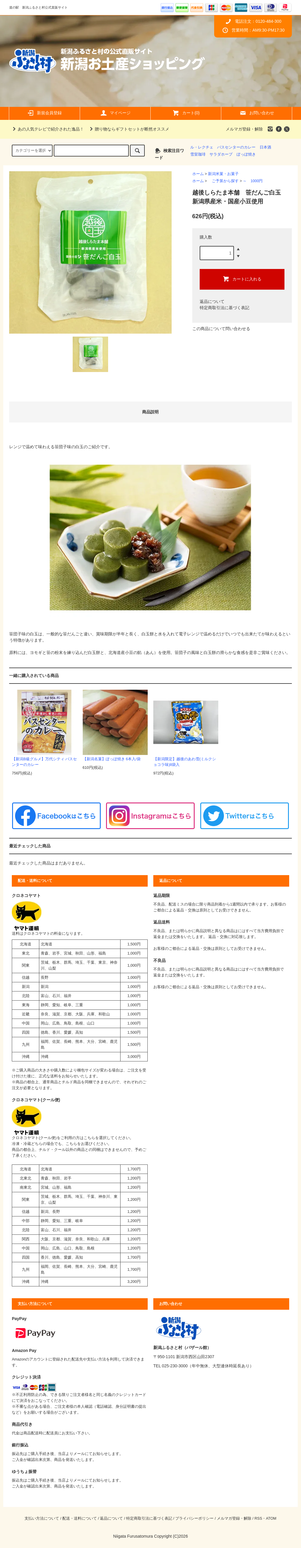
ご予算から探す (223, 181)
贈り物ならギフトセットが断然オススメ (128, 129)
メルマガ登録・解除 (244, 129)
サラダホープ (220, 154)
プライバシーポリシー (194, 1518)
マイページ (115, 112)
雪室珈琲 (198, 154)
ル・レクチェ (201, 147)
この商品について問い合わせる (221, 328)
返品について (212, 301)
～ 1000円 (253, 181)
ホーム (198, 174)
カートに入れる (241, 278)
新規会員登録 (44, 112)
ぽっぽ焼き (246, 154)
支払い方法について (42, 1518)
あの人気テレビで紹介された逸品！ (47, 129)
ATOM (271, 1518)
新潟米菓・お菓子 (223, 174)
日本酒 (265, 147)
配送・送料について (79, 1518)
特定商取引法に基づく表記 (224, 307)
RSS (258, 1518)
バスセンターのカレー (236, 147)
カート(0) (186, 112)
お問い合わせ (256, 112)
